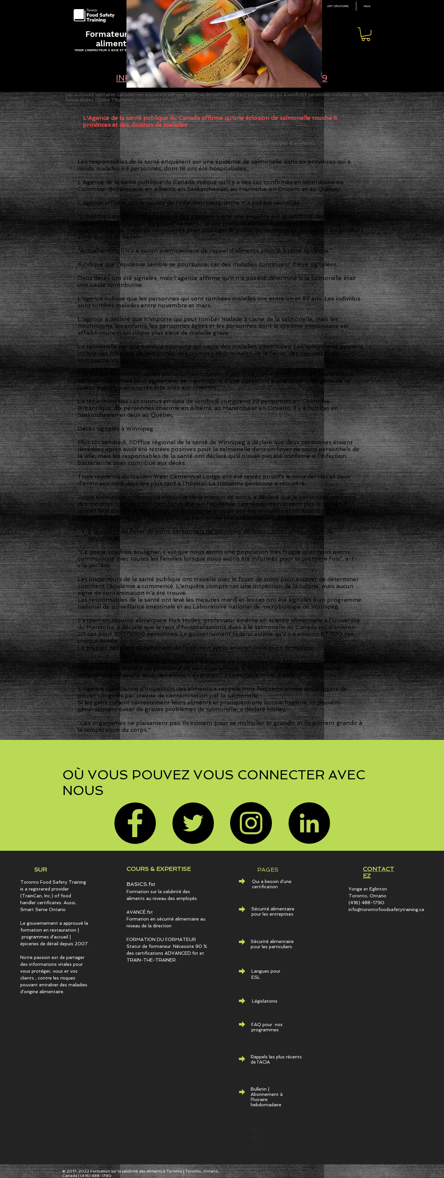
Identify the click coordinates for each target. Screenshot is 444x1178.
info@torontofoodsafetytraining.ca (386, 909)
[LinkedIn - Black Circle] (309, 823)
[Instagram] (251, 823)
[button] (366, 34)
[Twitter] (193, 823)
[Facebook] (135, 823)
